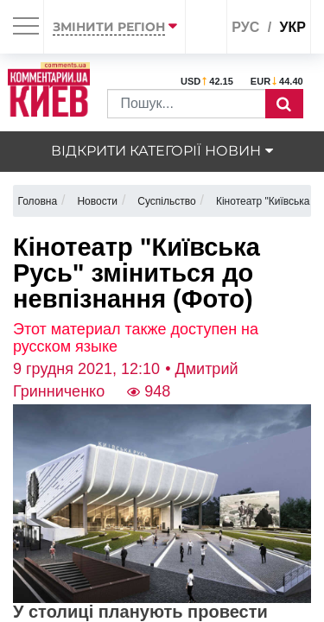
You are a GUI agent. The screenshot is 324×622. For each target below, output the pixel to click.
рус (245, 27)
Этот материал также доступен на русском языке (135, 338)
